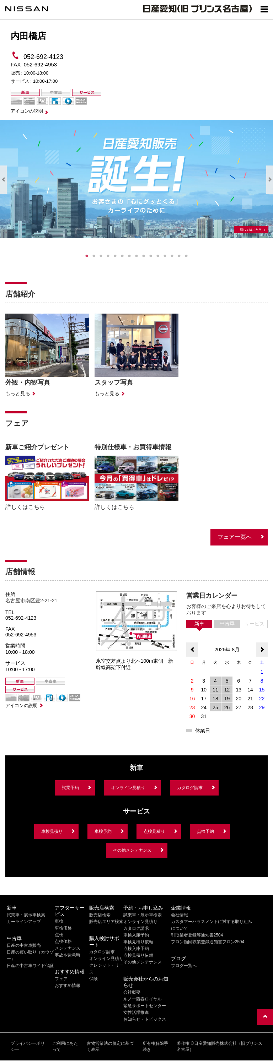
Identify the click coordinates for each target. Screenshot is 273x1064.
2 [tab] (93, 256)
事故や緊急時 (67, 954)
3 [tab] (101, 256)
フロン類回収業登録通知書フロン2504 (208, 941)
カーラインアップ (24, 921)
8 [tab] (136, 256)
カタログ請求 (190, 787)
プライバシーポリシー (28, 1046)
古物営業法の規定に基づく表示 (110, 1046)
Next (269, 179)
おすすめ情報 (67, 985)
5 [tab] (115, 256)
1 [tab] (86, 256)
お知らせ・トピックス (144, 1019)
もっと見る (17, 393)
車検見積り (52, 831)
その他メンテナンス (132, 850)
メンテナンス (67, 948)
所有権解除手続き (155, 1046)
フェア (61, 978)
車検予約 (103, 831)
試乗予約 (70, 787)
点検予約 (205, 831)
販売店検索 (100, 914)
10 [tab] (150, 256)
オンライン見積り (128, 787)
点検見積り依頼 (138, 955)
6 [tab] (122, 256)
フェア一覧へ (235, 537)
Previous (3, 179)
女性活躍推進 (136, 1012)
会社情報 (179, 914)
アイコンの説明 (27, 111)
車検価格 (63, 927)
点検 (59, 934)
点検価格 (63, 941)
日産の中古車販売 (24, 945)
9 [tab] (143, 256)
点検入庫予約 (136, 948)
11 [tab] (157, 256)
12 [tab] (164, 256)
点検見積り (154, 831)
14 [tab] (179, 256)
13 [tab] (172, 256)
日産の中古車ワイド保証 (30, 965)
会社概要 (131, 992)
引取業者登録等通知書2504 (197, 935)
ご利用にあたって (65, 1046)
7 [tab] (129, 256)
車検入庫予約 (136, 935)
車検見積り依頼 (138, 941)
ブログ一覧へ (184, 965)
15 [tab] (186, 256)
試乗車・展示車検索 (26, 914)
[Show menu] (264, 9)
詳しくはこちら (25, 507)
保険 (93, 978)
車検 (59, 921)
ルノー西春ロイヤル (142, 999)
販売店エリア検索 (106, 921)
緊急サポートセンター (144, 1005)
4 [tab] (108, 256)
